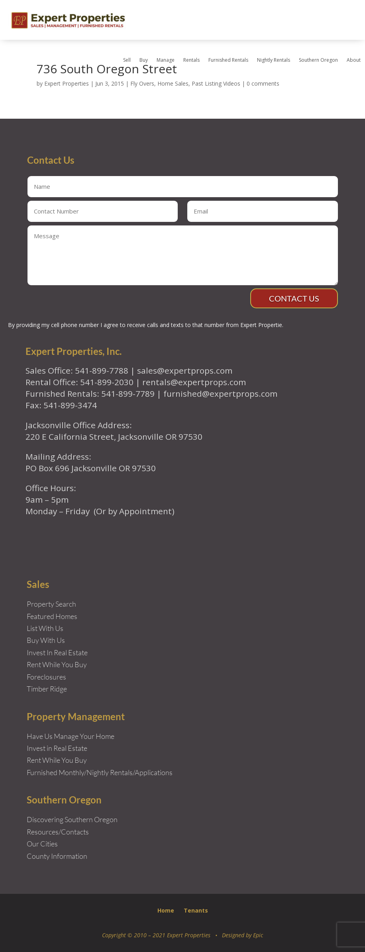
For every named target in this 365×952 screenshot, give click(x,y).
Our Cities (42, 843)
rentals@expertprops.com (194, 382)
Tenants (196, 910)
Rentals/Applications (141, 772)
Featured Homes (52, 616)
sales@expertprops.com (184, 370)
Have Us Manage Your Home (70, 736)
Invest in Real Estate (57, 748)
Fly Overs (142, 83)
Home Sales (172, 83)
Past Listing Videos (216, 83)
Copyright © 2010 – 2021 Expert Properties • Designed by (177, 935)
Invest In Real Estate (57, 652)
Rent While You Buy (57, 760)
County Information (57, 856)
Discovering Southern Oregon (72, 819)
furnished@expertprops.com (220, 393)
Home (165, 910)
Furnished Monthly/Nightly (68, 772)
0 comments (263, 83)
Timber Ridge (47, 688)
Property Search (51, 603)
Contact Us (294, 298)
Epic (258, 935)
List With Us (45, 628)
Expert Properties (66, 83)
